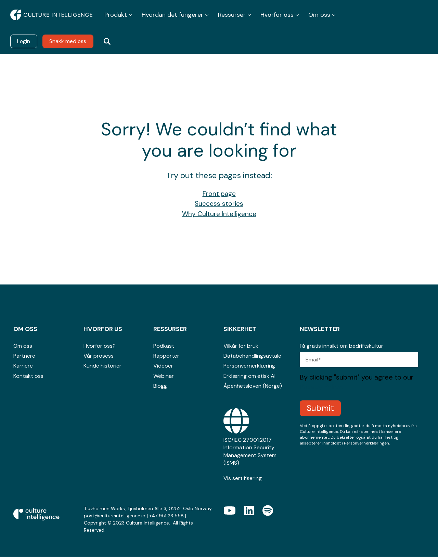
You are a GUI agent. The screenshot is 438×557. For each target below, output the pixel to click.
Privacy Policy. (321, 387)
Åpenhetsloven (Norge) (252, 386)
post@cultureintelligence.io (114, 516)
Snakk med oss (69, 41)
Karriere (23, 366)
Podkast (163, 346)
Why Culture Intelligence (219, 214)
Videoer (163, 366)
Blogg (160, 386)
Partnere (24, 356)
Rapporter (166, 356)
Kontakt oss (28, 376)
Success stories (219, 204)
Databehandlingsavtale (252, 356)
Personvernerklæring (249, 366)
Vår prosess (98, 356)
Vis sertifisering (242, 478)
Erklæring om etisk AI (249, 376)
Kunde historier (102, 366)
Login (24, 41)
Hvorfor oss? (99, 346)
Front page (219, 194)
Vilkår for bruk (240, 346)
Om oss (22, 346)
